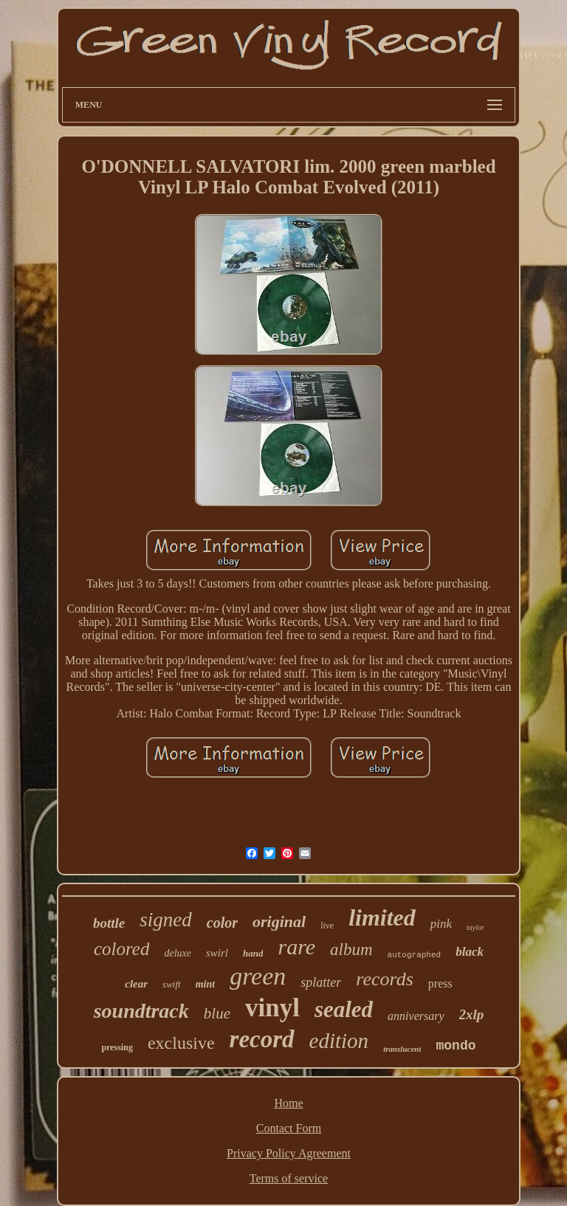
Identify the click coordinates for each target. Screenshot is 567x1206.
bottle (109, 923)
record (262, 1039)
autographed (414, 955)
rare (296, 946)
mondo (455, 1045)
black (470, 952)
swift (171, 984)
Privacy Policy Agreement (289, 1153)
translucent (402, 1048)
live (327, 925)
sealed (344, 1009)
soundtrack (141, 1010)
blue (217, 1013)
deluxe (177, 953)
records (384, 979)
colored (121, 949)
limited (382, 917)
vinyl (272, 1007)
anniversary (416, 1016)
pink (441, 924)
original (279, 921)
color (222, 922)
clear (136, 984)
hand (253, 953)
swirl (217, 953)
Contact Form (288, 1128)
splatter (320, 982)
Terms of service (289, 1178)
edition (339, 1040)
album (351, 949)
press (440, 983)
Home (288, 1103)
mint (205, 984)
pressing (116, 1047)
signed (166, 920)
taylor (475, 927)
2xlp (471, 1014)
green (258, 976)
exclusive (181, 1042)
